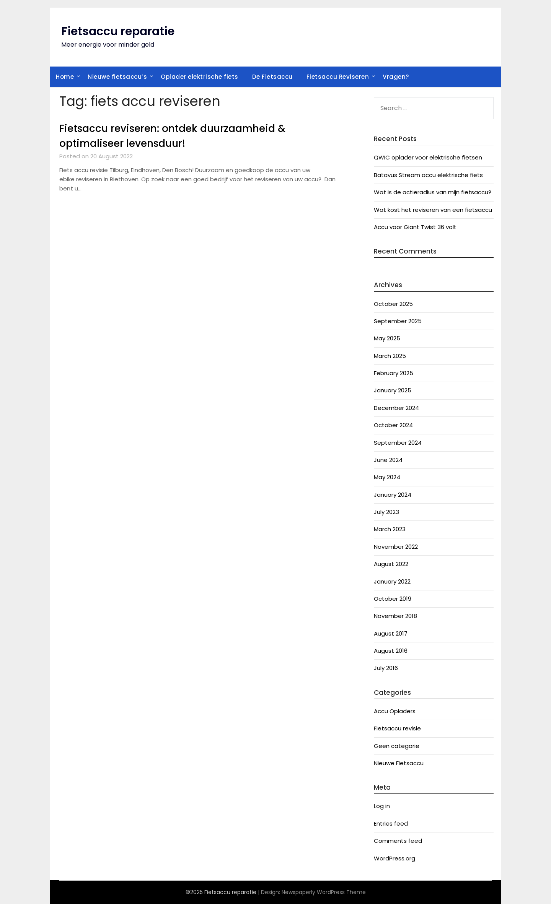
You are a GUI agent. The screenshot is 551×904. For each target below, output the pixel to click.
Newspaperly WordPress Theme (324, 892)
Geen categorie (396, 746)
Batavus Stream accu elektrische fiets (428, 175)
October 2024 (393, 425)
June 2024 (388, 460)
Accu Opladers (395, 711)
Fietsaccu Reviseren (337, 77)
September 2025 (398, 321)
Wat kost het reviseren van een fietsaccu (433, 210)
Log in (382, 806)
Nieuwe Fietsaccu (399, 763)
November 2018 (395, 616)
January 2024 (392, 495)
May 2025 (387, 338)
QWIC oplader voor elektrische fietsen (428, 157)
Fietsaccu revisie (397, 728)
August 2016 (391, 651)
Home (65, 77)
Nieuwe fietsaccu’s (117, 77)
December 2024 (396, 408)
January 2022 (392, 581)
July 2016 (386, 668)
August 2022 (391, 564)
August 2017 (391, 633)
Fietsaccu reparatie (117, 31)
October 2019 (392, 599)
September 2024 (398, 443)
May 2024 (387, 477)
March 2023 (390, 529)
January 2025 (392, 390)
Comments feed (398, 841)
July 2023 (386, 512)
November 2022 (396, 547)
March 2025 (390, 356)
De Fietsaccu (272, 77)
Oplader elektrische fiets (199, 77)
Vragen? (396, 77)
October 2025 (393, 304)
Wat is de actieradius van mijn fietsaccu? (432, 192)
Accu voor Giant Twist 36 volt (415, 227)
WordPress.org (394, 858)
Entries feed (391, 823)
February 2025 (393, 373)
